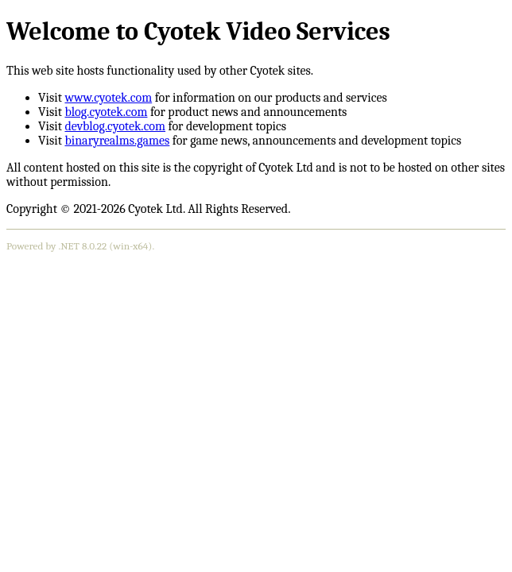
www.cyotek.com (108, 98)
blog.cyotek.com (105, 112)
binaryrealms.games (116, 140)
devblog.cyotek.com (114, 126)
